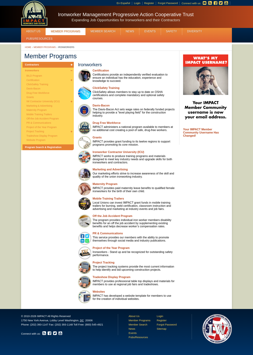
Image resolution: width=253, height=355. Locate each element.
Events (150, 31)
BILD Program (34, 75)
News (130, 31)
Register (149, 3)
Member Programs (65, 31)
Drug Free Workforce (38, 93)
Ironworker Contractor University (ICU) (118, 152)
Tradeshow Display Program (42, 135)
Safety (171, 31)
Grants (30, 97)
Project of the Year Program (42, 127)
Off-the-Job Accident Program (43, 118)
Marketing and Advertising (110, 169)
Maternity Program (37, 110)
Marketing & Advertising (39, 105)
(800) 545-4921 (94, 324)
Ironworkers (66, 47)
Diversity (194, 31)
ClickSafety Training (37, 84)
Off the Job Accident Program (112, 215)
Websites (99, 291)
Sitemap (161, 328)
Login (137, 3)
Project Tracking (35, 131)
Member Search (103, 31)
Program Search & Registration (43, 147)
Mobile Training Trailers (39, 114)
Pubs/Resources (39, 38)
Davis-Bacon (33, 88)
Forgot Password (168, 3)
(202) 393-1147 (39, 324)
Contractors (32, 64)
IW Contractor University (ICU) (43, 101)
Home (28, 47)
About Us (33, 31)
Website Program (36, 140)
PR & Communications (39, 122)
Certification (33, 80)
